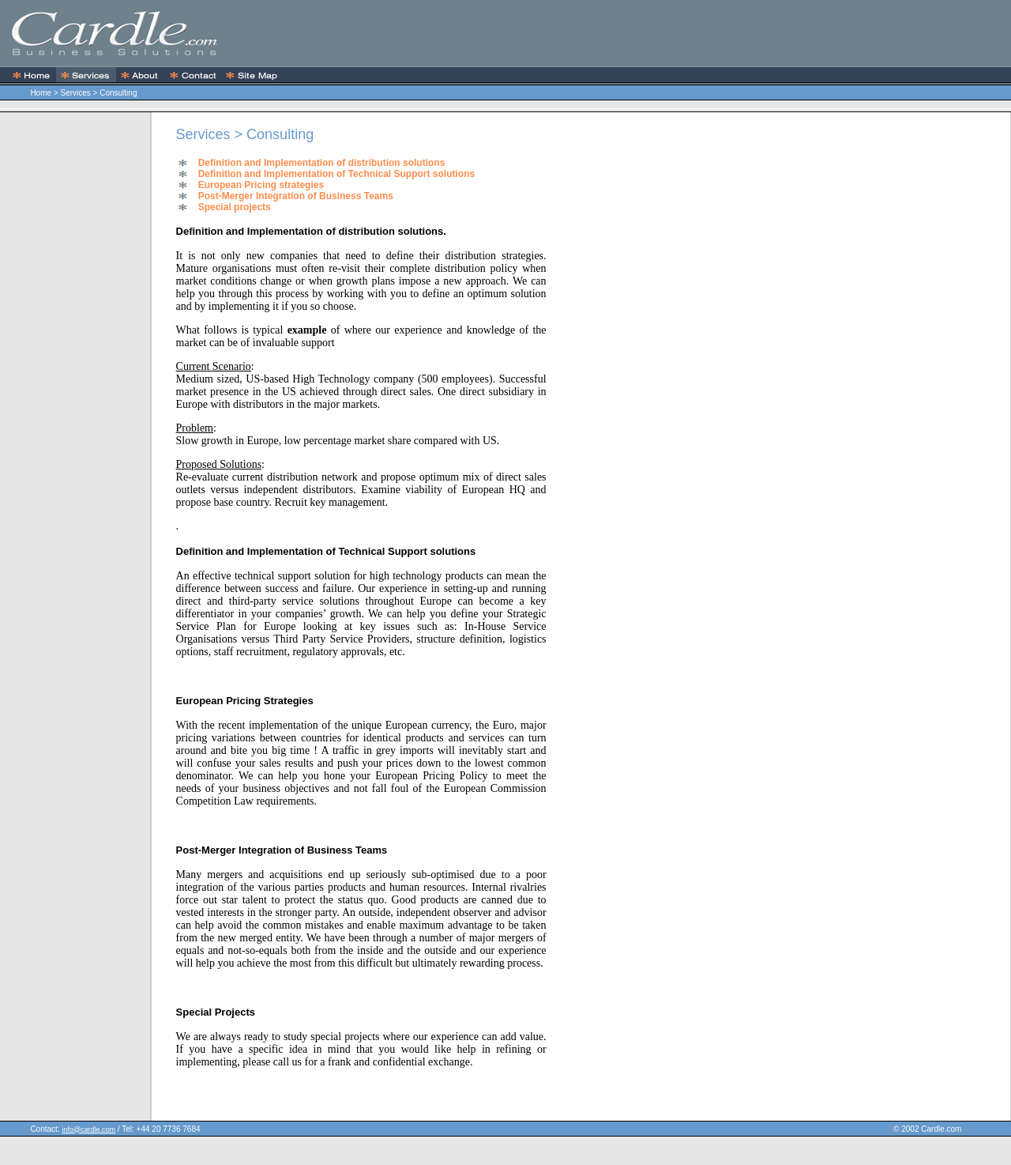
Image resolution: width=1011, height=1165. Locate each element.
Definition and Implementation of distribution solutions (321, 162)
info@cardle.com (88, 1129)
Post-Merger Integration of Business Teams (295, 196)
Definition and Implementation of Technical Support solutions (336, 173)
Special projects (234, 207)
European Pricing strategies (261, 184)
